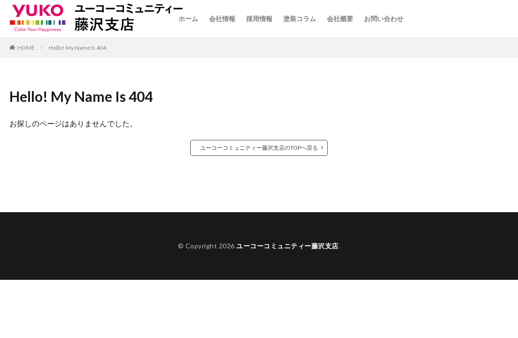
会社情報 (222, 19)
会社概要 (340, 19)
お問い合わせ (383, 19)
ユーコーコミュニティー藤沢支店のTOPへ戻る (259, 147)
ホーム (188, 19)
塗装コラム (299, 19)
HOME (26, 47)
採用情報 (259, 19)
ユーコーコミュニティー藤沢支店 (287, 246)
